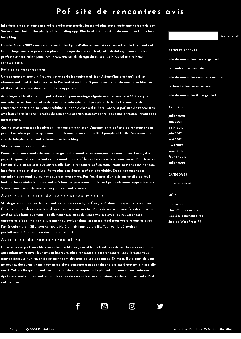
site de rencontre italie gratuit (192, 95)
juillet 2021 (176, 116)
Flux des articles (184, 210)
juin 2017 (175, 133)
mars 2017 (176, 151)
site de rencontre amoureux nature (195, 77)
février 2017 (177, 157)
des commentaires (185, 216)
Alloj (228, 329)
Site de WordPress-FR (185, 222)
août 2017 (176, 127)
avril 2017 (175, 145)
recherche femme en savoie (189, 86)
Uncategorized (179, 183)
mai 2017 (175, 139)
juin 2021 (175, 122)
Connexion (176, 204)
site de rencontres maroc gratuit (193, 59)
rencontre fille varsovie (186, 68)
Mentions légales (187, 329)
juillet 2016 (176, 163)
